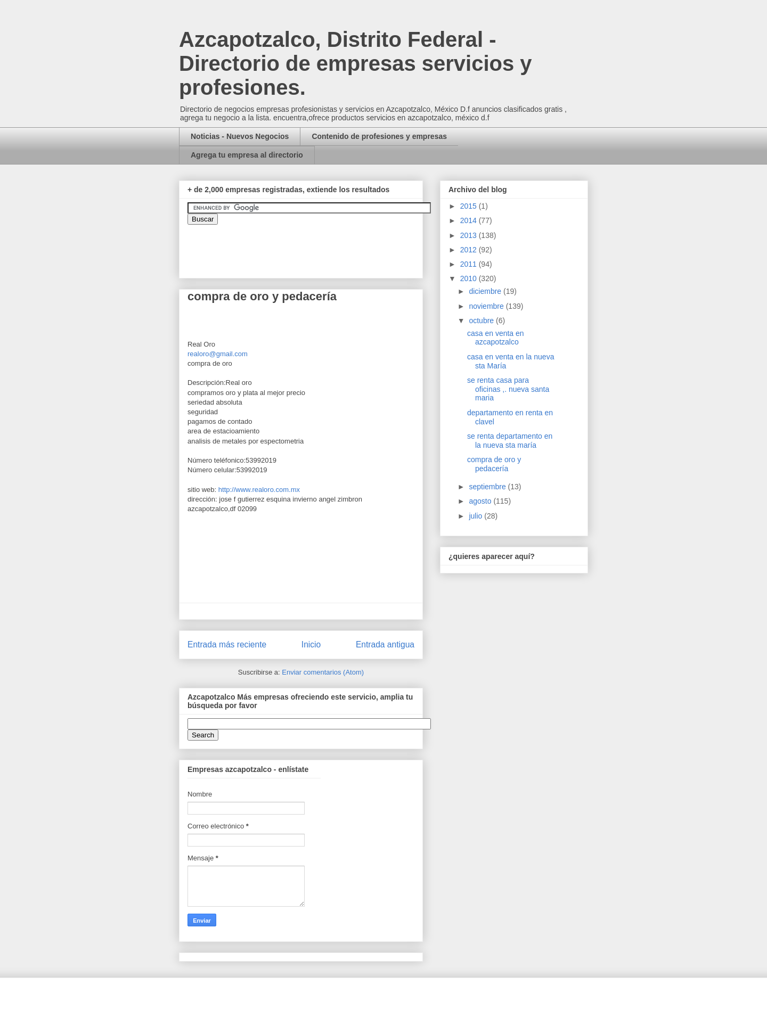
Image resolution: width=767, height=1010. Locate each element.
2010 (469, 278)
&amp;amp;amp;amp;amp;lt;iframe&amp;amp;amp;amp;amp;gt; (307, 246)
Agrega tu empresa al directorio (247, 155)
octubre (482, 320)
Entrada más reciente (226, 644)
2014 (469, 220)
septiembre (488, 486)
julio (476, 516)
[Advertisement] (32, 777)
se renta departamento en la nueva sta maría (509, 440)
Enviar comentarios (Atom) (323, 672)
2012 (469, 249)
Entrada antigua (385, 644)
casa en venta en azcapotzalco (495, 338)
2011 (469, 264)
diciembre (486, 291)
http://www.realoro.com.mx (259, 490)
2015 (469, 206)
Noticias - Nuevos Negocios (240, 136)
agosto (481, 501)
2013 (469, 235)
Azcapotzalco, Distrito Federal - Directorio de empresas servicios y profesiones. (355, 63)
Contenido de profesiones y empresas (379, 136)
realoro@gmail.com (217, 354)
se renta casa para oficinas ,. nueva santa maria (508, 389)
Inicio (311, 644)
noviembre (487, 306)
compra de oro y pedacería (494, 464)
